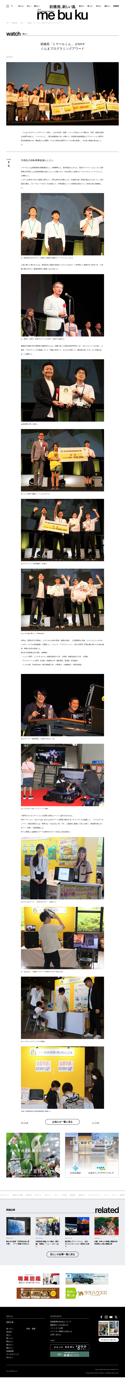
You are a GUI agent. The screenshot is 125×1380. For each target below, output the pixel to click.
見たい (29, 6)
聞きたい (37, 6)
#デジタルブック (8, 1197)
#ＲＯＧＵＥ (42, 1197)
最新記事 (10, 1325)
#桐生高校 (76, 1197)
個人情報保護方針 (12, 1374)
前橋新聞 (116, 6)
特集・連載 (30, 1331)
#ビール (118, 1197)
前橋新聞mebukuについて (60, 1325)
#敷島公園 (32, 1197)
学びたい (99, 6)
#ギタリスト (51, 1197)
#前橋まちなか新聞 (21, 1197)
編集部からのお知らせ (59, 1328)
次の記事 (95, 1126)
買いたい (90, 6)
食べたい (21, 6)
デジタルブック (12, 1357)
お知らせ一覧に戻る (62, 1123)
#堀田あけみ (85, 1197)
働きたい (107, 6)
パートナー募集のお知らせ (61, 1334)
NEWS (9, 1335)
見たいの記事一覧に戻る (62, 1257)
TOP (7, 23)
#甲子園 (68, 1197)
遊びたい (10, 1347)
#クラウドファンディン (98, 1197)
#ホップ (110, 1197)
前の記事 (24, 1126)
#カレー (60, 1197)
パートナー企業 (56, 1331)
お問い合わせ (55, 1337)
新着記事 (14, 23)
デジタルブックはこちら (108, 1342)
